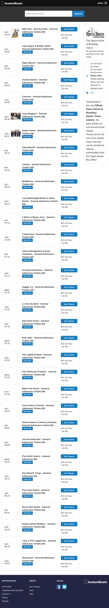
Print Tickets (6, 587)
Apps (31, 594)
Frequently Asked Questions (12, 590)
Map (92, 93)
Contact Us (6, 594)
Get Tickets (69, 29)
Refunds (5, 601)
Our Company (34, 587)
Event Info (27, 35)
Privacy (5, 598)
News (31, 590)
